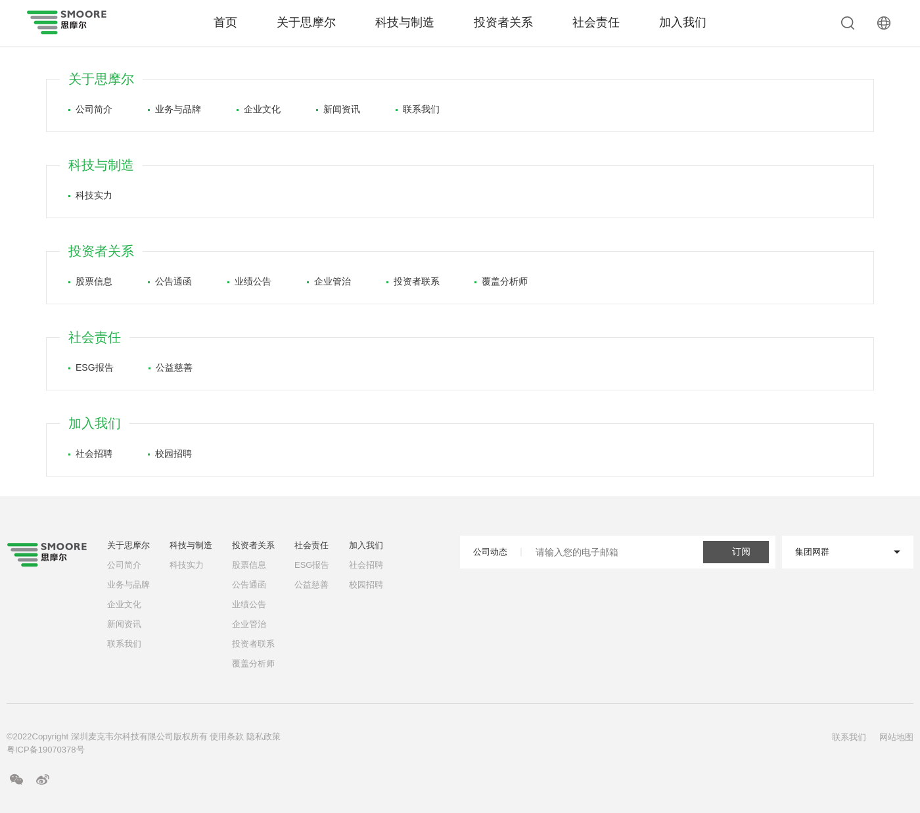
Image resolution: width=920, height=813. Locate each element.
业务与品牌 (174, 109)
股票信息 (90, 281)
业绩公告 (249, 281)
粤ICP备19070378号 (46, 750)
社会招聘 (90, 453)
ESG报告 (91, 367)
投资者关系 (503, 22)
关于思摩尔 (306, 22)
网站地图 (896, 737)
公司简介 (90, 109)
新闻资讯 (338, 109)
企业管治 (329, 281)
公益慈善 (171, 367)
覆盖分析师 (501, 281)
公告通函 (170, 281)
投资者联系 (413, 281)
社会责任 (596, 22)
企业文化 (259, 109)
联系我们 (418, 109)
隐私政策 (263, 736)
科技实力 (90, 195)
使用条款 (227, 736)
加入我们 (682, 22)
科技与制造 (404, 22)
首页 (225, 22)
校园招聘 (170, 453)
